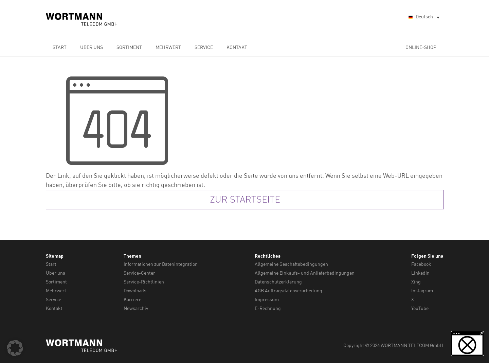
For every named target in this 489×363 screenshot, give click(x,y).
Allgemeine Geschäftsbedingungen (291, 264)
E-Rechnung (268, 307)
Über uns (91, 47)
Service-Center (139, 273)
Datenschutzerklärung (278, 281)
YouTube (420, 307)
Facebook (421, 264)
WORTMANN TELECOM (82, 19)
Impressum (267, 298)
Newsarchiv (136, 307)
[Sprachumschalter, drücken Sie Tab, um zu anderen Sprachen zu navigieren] (423, 17)
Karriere (132, 298)
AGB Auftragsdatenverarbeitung (288, 290)
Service (204, 47)
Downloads (135, 290)
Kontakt (237, 47)
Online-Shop (420, 47)
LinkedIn (420, 273)
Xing (416, 281)
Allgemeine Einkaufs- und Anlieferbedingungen (305, 273)
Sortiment (129, 47)
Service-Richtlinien (144, 281)
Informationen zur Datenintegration (161, 264)
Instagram (422, 290)
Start (60, 47)
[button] (15, 348)
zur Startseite (245, 200)
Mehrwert (168, 47)
